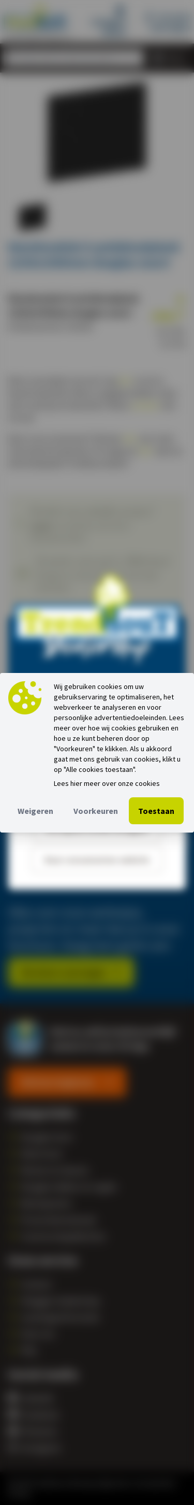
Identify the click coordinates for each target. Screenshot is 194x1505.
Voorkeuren (95, 811)
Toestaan (156, 811)
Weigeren (35, 811)
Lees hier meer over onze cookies (107, 783)
